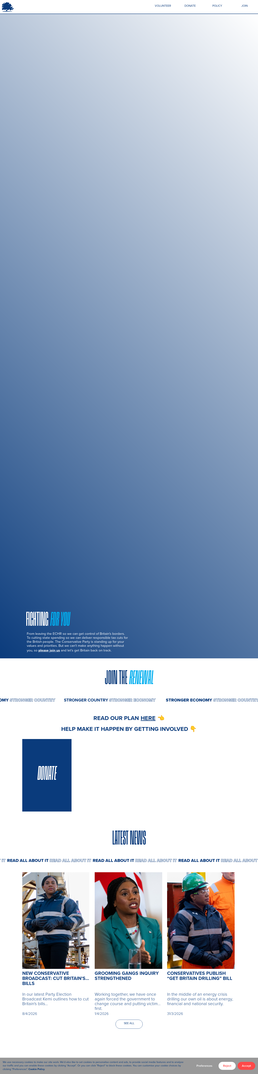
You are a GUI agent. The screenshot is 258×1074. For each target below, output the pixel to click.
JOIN (244, 6)
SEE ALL (129, 1023)
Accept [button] (246, 1066)
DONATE (190, 6)
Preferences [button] (204, 1066)
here (148, 718)
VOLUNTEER (163, 6)
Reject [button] (227, 1066)
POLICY (217, 6)
